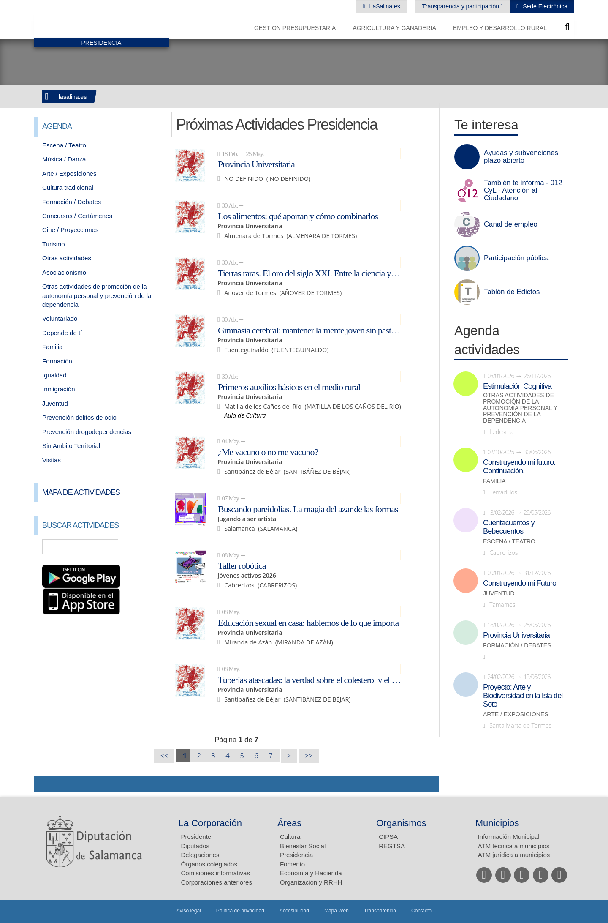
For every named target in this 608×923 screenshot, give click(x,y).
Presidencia (296, 854)
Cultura (290, 836)
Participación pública (516, 258)
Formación (57, 361)
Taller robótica (242, 565)
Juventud (55, 403)
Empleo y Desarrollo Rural (500, 28)
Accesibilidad (294, 911)
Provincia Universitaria (256, 164)
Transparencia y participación (461, 6)
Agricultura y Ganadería (394, 28)
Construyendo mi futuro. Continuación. (519, 466)
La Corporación (210, 823)
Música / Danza (64, 159)
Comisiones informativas (215, 873)
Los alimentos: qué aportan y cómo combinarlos (298, 216)
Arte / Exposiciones (69, 173)
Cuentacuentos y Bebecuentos (509, 527)
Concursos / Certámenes (77, 215)
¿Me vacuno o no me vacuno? (268, 451)
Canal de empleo (510, 224)
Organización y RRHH (311, 882)
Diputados (195, 845)
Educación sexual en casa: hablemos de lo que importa (308, 622)
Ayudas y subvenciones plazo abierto (521, 156)
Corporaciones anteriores (216, 882)
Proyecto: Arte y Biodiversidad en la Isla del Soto (522, 695)
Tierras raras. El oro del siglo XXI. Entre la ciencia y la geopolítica (309, 273)
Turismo (53, 244)
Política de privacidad (240, 911)
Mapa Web (336, 911)
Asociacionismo (64, 272)
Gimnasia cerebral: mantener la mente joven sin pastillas (309, 330)
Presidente (196, 836)
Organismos (401, 823)
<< (164, 756)
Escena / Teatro (64, 145)
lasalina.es (73, 96)
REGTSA (392, 845)
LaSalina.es (384, 6)
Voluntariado (59, 318)
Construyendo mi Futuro (519, 583)
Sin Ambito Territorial (71, 445)
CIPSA (388, 836)
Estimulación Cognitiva (517, 386)
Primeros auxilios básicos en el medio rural (289, 386)
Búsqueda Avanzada (150, 546)
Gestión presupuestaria (295, 28)
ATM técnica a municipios (514, 845)
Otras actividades (66, 258)
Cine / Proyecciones (70, 229)
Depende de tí (62, 332)
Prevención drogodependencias (86, 431)
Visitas (51, 460)
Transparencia (380, 911)
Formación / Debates (71, 201)
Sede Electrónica (544, 6)
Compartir (44, 784)
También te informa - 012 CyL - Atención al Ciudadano (523, 190)
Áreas (289, 823)
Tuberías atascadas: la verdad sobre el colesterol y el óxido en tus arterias (309, 679)
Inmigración (58, 389)
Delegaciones (200, 854)
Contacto (421, 911)
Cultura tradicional (67, 187)
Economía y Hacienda (311, 873)
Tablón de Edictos (512, 292)
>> (309, 756)
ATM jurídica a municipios (514, 854)
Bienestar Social (303, 845)
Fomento (292, 864)
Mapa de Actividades (81, 492)
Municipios (497, 823)
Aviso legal (188, 911)
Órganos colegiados (209, 864)
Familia (52, 346)
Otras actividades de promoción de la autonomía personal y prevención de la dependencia (97, 295)
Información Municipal (509, 836)
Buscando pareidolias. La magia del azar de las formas (308, 508)
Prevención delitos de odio (79, 417)
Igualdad (54, 375)
